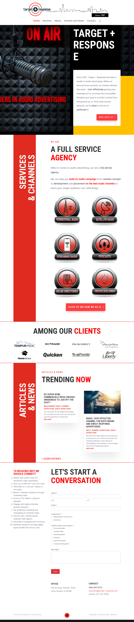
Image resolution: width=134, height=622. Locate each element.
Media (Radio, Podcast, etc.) (61, 517)
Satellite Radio (57, 531)
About (57, 21)
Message (55, 549)
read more (47, 419)
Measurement (49, 406)
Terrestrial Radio (58, 528)
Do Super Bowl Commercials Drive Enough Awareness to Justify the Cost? (59, 398)
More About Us (106, 117)
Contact (91, 21)
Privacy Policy (36, 614)
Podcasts (55, 538)
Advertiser (56, 520)
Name (54, 493)
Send (55, 571)
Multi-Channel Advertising (98, 430)
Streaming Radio (58, 535)
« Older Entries (51, 458)
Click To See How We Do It (84, 307)
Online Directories (58, 541)
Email (53, 505)
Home (36, 21)
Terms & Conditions (21, 614)
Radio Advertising (63, 409)
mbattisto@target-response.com (103, 591)
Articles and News (74, 21)
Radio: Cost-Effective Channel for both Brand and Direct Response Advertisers (100, 422)
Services (47, 21)
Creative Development (60, 544)
